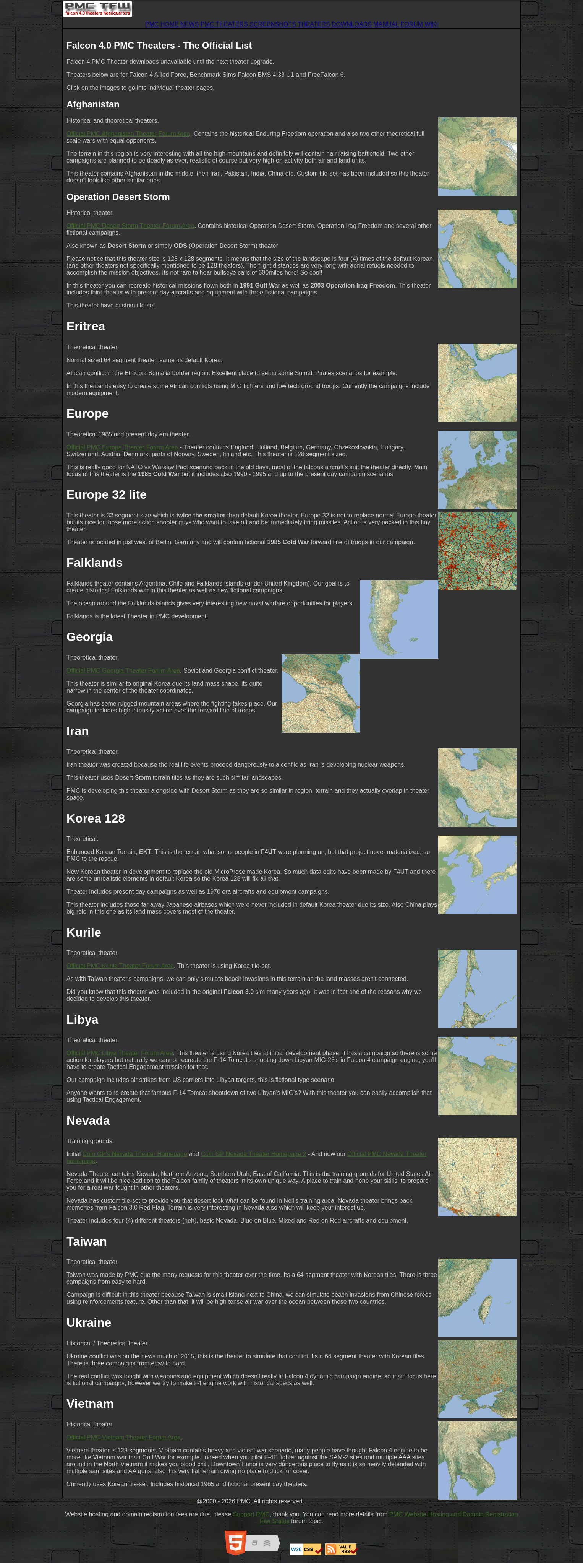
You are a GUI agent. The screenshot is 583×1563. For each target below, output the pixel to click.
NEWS (189, 24)
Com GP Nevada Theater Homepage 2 (253, 1154)
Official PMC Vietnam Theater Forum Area (123, 1437)
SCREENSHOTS (272, 24)
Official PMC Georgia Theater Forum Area (123, 670)
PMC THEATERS (224, 24)
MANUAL (386, 24)
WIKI (431, 24)
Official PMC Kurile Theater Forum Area (120, 966)
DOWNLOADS (352, 24)
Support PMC (251, 1514)
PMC (152, 24)
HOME (169, 24)
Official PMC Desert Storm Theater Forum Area (130, 226)
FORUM (411, 24)
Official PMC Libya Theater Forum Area (119, 1053)
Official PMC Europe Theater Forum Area (122, 447)
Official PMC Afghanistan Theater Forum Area (128, 133)
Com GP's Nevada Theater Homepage (135, 1154)
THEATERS (314, 24)
